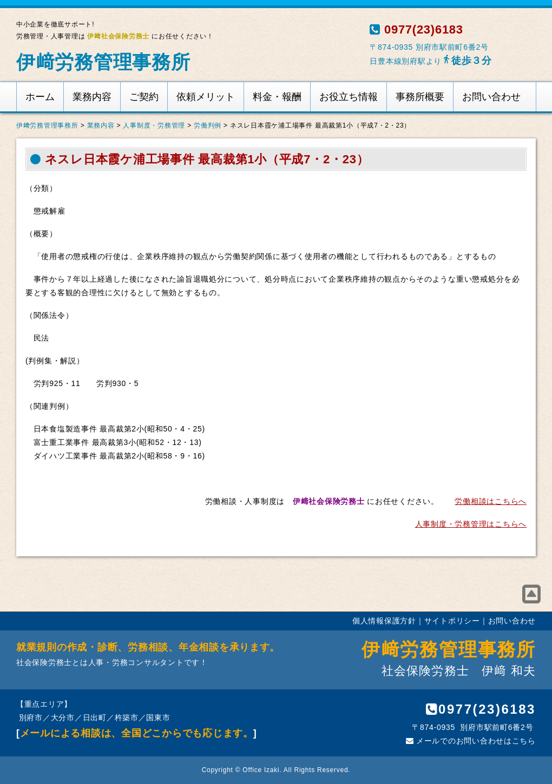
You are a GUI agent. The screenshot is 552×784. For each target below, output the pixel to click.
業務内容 (92, 96)
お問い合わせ (491, 96)
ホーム (40, 96)
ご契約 (144, 96)
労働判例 (207, 125)
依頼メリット (205, 96)
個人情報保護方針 (384, 620)
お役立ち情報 (348, 96)
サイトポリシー (452, 620)
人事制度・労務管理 (154, 125)
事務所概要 (420, 96)
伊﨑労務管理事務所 (103, 61)
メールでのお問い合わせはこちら (471, 740)
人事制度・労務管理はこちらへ (471, 524)
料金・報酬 (277, 96)
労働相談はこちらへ (491, 501)
